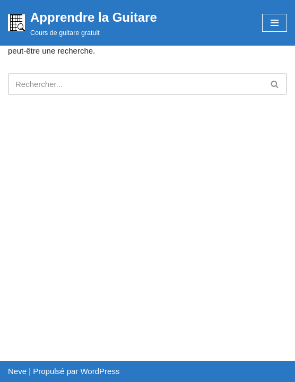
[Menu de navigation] (274, 23)
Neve (17, 371)
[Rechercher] (135, 84)
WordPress (99, 371)
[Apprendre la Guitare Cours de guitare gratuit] (82, 22)
